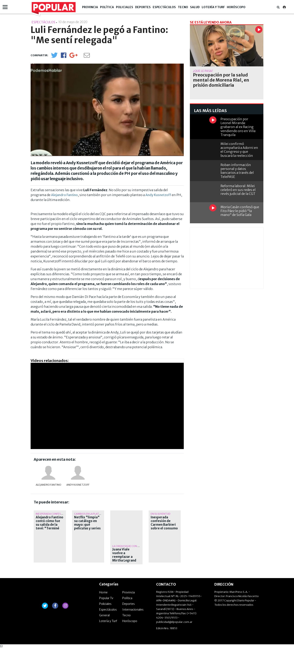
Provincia (90, 7)
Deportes (143, 7)
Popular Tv (106, 598)
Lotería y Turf (213, 7)
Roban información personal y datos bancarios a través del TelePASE (237, 171)
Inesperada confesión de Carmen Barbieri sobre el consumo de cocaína (164, 524)
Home (103, 592)
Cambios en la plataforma (91, 513)
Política (107, 7)
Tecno (183, 7)
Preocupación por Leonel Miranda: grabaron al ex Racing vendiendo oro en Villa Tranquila (237, 127)
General (104, 615)
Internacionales (133, 609)
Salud (195, 7)
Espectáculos (164, 7)
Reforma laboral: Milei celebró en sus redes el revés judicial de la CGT (238, 190)
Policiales (124, 7)
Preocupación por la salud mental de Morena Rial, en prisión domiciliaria (221, 80)
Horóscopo (236, 7)
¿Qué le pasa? (203, 71)
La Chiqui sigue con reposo (130, 546)
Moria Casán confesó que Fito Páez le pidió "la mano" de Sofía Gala (239, 211)
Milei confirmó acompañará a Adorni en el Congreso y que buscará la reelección (239, 150)
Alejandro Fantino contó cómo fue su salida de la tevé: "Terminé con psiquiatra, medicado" (49, 526)
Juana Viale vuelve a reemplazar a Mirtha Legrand (124, 555)
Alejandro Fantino (64, 195)
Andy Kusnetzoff (158, 195)
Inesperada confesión (50, 513)
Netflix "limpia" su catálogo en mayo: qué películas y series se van (87, 524)
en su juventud (160, 513)
